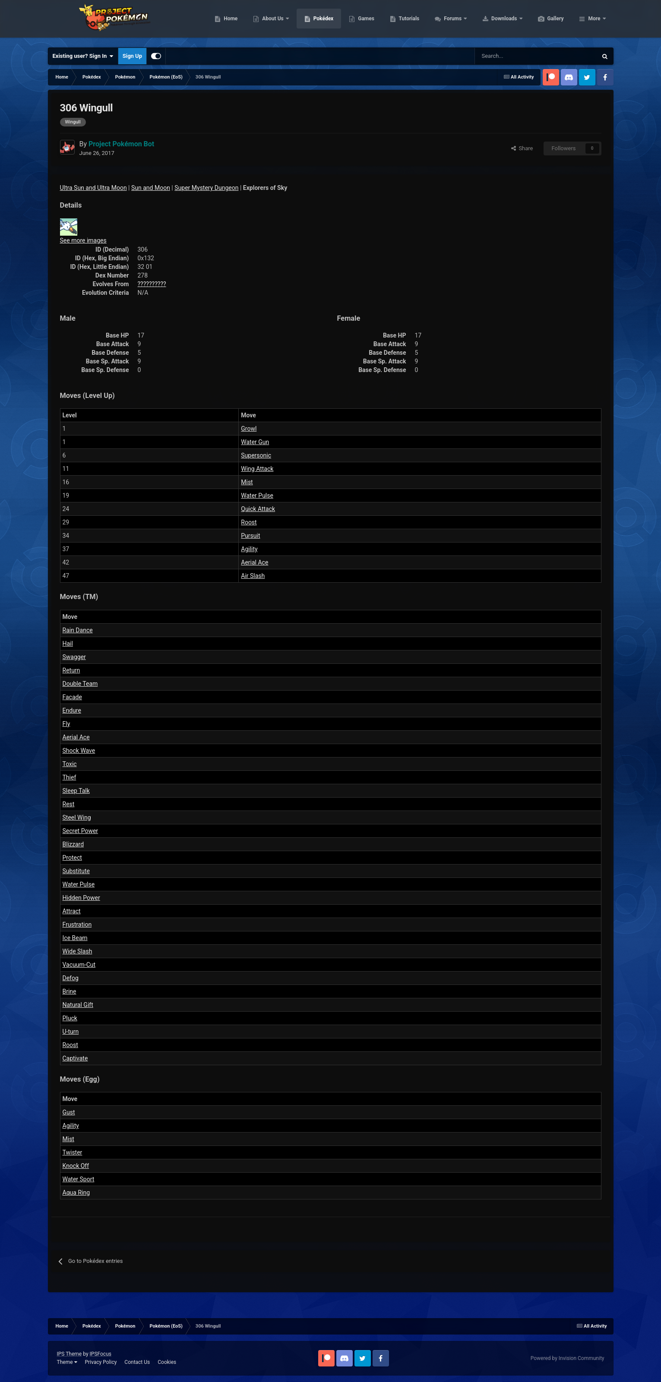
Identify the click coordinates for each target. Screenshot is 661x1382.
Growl (248, 428)
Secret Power (80, 830)
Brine (69, 991)
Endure (72, 710)
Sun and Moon (150, 187)
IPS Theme (69, 1354)
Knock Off (76, 1165)
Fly (66, 723)
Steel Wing (77, 817)
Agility (249, 549)
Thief (69, 777)
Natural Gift (78, 1004)
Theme (67, 1362)
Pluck (70, 1018)
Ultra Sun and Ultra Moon (93, 187)
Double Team (80, 683)
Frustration (77, 924)
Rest (69, 804)
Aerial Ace (254, 562)
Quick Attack (258, 508)
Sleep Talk (76, 790)
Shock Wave (79, 750)
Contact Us (137, 1362)
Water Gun (255, 442)
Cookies (167, 1362)
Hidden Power (81, 897)
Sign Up (132, 56)
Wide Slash (77, 951)
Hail (68, 643)
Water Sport (79, 1179)
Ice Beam (75, 937)
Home (271, 22)
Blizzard (73, 844)
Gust (69, 1112)
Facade (72, 697)
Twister (72, 1152)
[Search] (505, 56)
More (594, 22)
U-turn (71, 1031)
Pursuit (250, 535)
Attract (72, 911)
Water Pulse (257, 495)
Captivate (75, 1058)
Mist (247, 482)
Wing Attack (257, 468)
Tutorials (450, 22)
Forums (494, 22)
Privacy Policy (101, 1362)
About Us (314, 22)
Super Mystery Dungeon (206, 187)
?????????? (152, 284)
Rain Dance (78, 630)
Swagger (74, 656)
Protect (72, 857)
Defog (71, 978)
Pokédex (364, 22)
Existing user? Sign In (83, 56)
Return (71, 670)
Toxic (70, 763)
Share (522, 148)
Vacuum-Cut (79, 964)
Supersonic (256, 455)
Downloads (545, 22)
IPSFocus (100, 1354)
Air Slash (253, 575)
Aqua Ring (76, 1192)
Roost (248, 522)
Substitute (76, 871)
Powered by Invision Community (567, 1358)
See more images (83, 240)
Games (407, 22)
